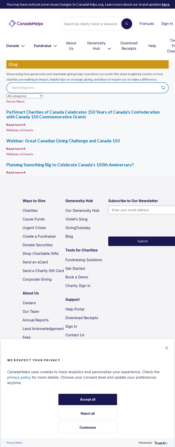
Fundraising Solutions (83, 260)
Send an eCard (35, 262)
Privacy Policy (14, 442)
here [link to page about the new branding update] (165, 4)
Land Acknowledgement (43, 328)
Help (152, 45)
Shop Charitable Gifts (41, 253)
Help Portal (74, 309)
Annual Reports (35, 320)
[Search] (93, 23)
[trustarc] (160, 442)
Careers (29, 303)
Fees (27, 337)
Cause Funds (34, 219)
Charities (30, 210)
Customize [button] (87, 427)
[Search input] (85, 88)
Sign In (167, 23)
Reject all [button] (88, 413)
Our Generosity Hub (82, 210)
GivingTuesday (77, 227)
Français (147, 23)
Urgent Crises (34, 227)
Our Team (31, 311)
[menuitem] (15, 45)
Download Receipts (129, 46)
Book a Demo (76, 277)
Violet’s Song (76, 219)
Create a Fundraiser (39, 236)
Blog (69, 236)
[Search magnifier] (163, 88)
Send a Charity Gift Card (43, 270)
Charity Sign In (77, 285)
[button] (166, 347)
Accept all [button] (87, 399)
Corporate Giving (37, 279)
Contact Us (74, 335)
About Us (71, 46)
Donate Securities (38, 245)
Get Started (75, 268)
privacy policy (19, 377)
